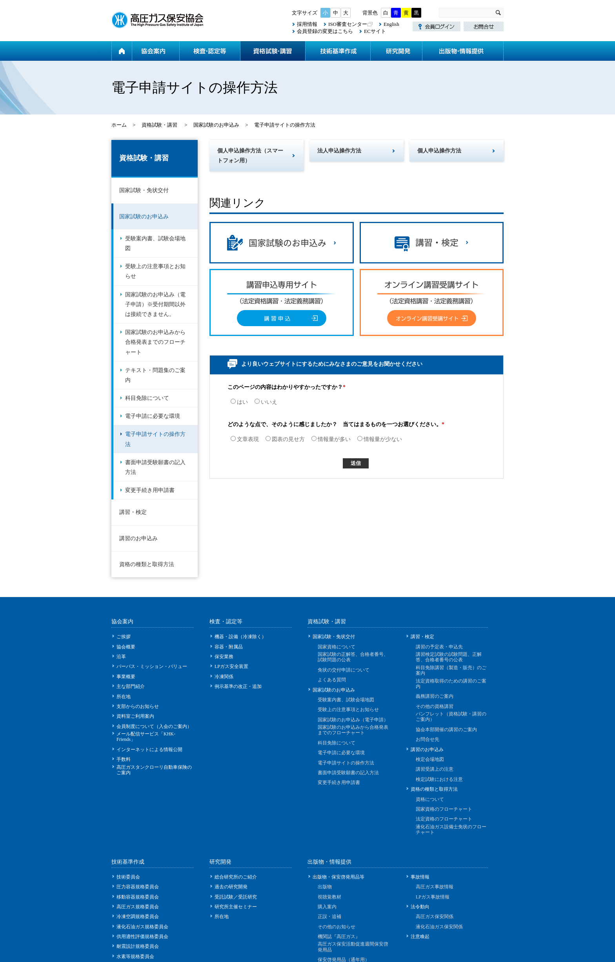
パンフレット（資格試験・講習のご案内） (451, 716)
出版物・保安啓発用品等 (338, 877)
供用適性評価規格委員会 (142, 936)
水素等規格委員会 (135, 956)
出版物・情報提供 (463, 51)
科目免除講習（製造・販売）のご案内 (451, 670)
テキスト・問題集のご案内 (155, 375)
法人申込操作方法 (339, 151)
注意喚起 (420, 936)
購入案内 (327, 906)
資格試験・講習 (272, 51)
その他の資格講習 (434, 706)
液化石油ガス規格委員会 (142, 926)
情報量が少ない (379, 439)
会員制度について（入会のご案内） (154, 726)
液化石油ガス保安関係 (439, 926)
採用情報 (307, 24)
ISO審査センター (347, 24)
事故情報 (420, 877)
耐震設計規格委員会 (137, 946)
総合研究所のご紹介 (236, 877)
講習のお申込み (138, 538)
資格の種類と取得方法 (146, 564)
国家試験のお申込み (216, 125)
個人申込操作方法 (439, 151)
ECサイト (375, 31)
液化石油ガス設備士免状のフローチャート (451, 829)
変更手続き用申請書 (150, 490)
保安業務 (224, 656)
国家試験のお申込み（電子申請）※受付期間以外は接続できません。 (155, 304)
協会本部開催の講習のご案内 (446, 729)
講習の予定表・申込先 (439, 647)
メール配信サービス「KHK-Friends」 (145, 736)
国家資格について (336, 647)
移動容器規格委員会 (137, 897)
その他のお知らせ (336, 926)
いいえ (266, 402)
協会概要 (125, 647)
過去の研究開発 (231, 886)
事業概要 (125, 676)
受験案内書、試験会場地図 (155, 243)
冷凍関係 (224, 676)
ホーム (121, 51)
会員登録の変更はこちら (325, 31)
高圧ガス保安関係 (434, 916)
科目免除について (147, 398)
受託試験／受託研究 (236, 897)
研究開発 (396, 51)
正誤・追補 (329, 916)
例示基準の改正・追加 (238, 686)
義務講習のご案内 (434, 696)
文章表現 (245, 439)
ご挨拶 (123, 636)
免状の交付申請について (343, 670)
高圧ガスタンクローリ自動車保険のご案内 (154, 769)
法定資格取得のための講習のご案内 (451, 683)
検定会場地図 (430, 759)
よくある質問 (332, 679)
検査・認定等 (209, 51)
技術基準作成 (337, 51)
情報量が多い (331, 439)
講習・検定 (133, 512)
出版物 (325, 886)
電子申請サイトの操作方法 (155, 439)
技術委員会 (128, 877)
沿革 (121, 656)
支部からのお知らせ (137, 706)
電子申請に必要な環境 (152, 416)
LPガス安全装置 (231, 666)
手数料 (123, 759)
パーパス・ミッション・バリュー (151, 666)
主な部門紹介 (130, 686)
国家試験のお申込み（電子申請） (353, 719)
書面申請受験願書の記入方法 (155, 467)
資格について (430, 799)
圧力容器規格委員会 (137, 886)
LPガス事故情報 (432, 897)
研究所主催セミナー (236, 906)
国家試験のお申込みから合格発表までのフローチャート (155, 342)
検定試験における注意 (439, 779)
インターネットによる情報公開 (149, 749)
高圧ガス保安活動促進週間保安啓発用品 (353, 946)
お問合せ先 (427, 739)
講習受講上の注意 (434, 769)
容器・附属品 (229, 647)
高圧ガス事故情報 (434, 886)
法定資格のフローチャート (444, 819)
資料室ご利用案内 (135, 716)
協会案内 (155, 51)
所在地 (123, 696)
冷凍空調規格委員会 (137, 916)
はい (239, 402)
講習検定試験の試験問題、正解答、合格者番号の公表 (449, 657)
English (391, 24)
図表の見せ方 (285, 439)
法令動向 (420, 906)
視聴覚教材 (329, 897)
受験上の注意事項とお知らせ (155, 271)
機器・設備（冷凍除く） (240, 636)
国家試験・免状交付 (144, 190)
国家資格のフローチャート (444, 809)
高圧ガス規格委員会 (137, 906)
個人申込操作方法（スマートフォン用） (250, 155)
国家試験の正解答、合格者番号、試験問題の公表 (353, 657)
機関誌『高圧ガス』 (339, 936)
